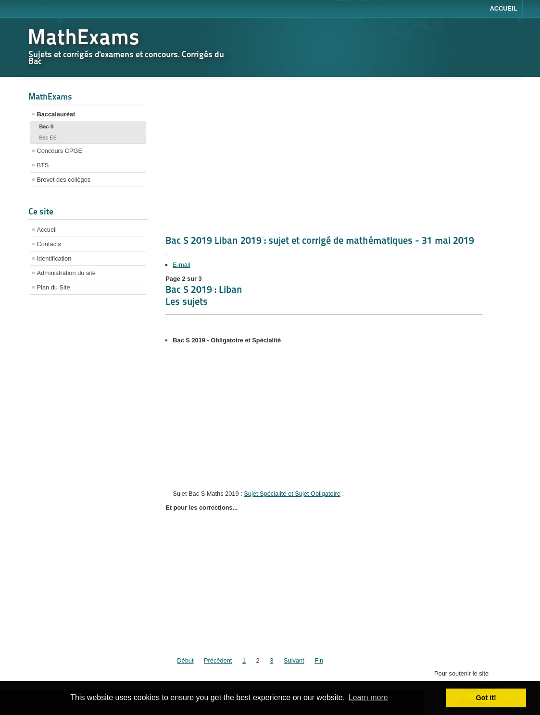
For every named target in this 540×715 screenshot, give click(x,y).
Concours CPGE (60, 150)
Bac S (46, 126)
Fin (318, 660)
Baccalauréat (56, 114)
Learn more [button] (368, 697)
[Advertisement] (88, 453)
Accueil (503, 8)
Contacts (49, 244)
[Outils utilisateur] (166, 254)
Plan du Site (53, 287)
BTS (43, 165)
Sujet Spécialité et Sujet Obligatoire (292, 493)
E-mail (181, 264)
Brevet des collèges (64, 179)
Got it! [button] (486, 698)
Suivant (294, 660)
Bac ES (48, 137)
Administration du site (66, 272)
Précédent (218, 660)
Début (185, 660)
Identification (54, 258)
